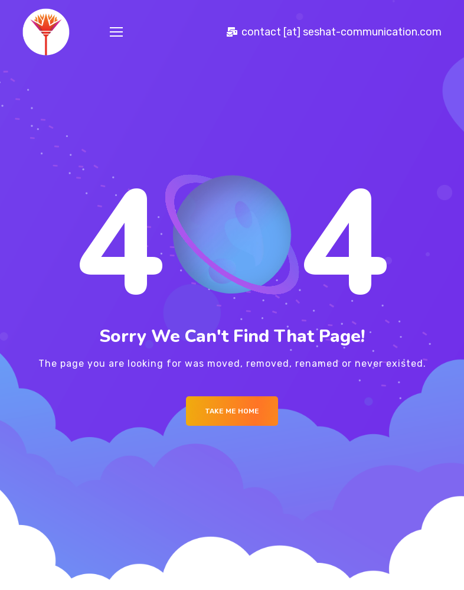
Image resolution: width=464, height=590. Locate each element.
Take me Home (232, 411)
